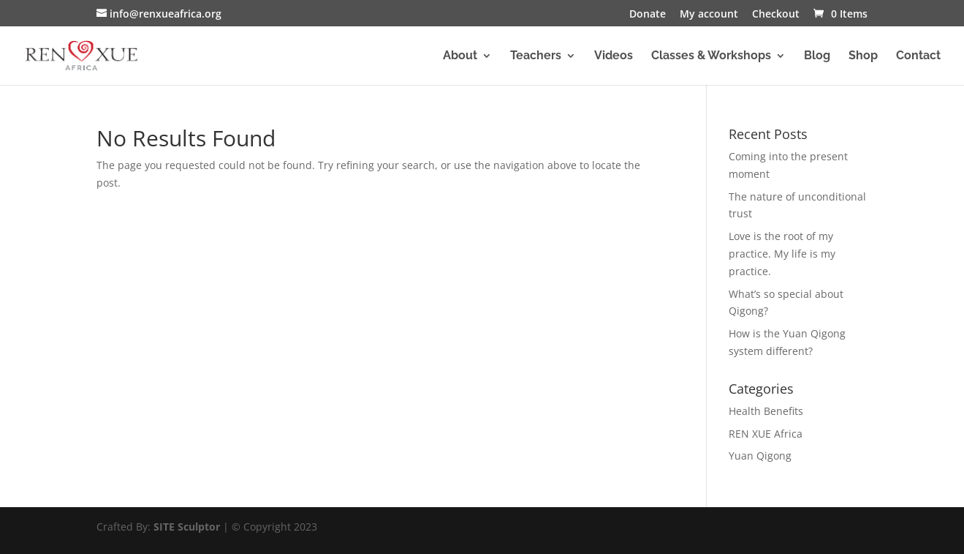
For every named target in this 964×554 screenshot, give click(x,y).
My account (709, 14)
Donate (647, 14)
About (460, 56)
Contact (918, 56)
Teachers (535, 56)
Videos (613, 56)
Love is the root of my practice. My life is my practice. (782, 253)
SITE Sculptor (186, 527)
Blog (817, 56)
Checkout (776, 14)
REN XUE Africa (765, 434)
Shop (863, 56)
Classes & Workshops (711, 56)
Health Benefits (766, 411)
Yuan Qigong (760, 456)
